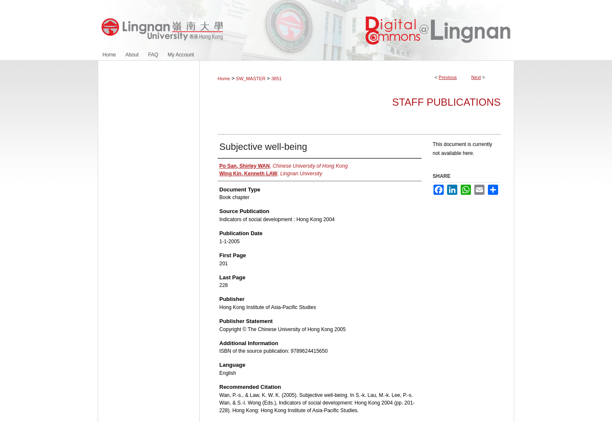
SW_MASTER (251, 78)
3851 (276, 78)
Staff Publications (446, 102)
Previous (448, 77)
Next (476, 77)
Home (224, 78)
